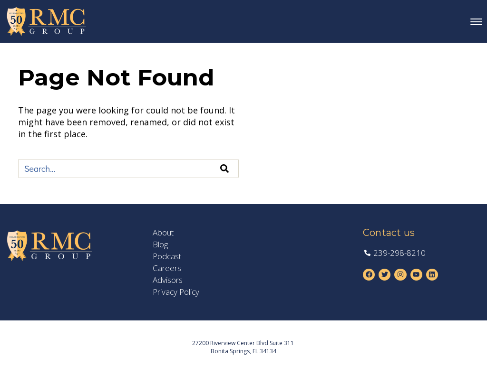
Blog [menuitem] (160, 244)
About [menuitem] (163, 232)
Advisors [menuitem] (168, 280)
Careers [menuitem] (167, 268)
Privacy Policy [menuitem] (176, 292)
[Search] (224, 168)
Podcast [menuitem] (167, 256)
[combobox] (128, 168)
